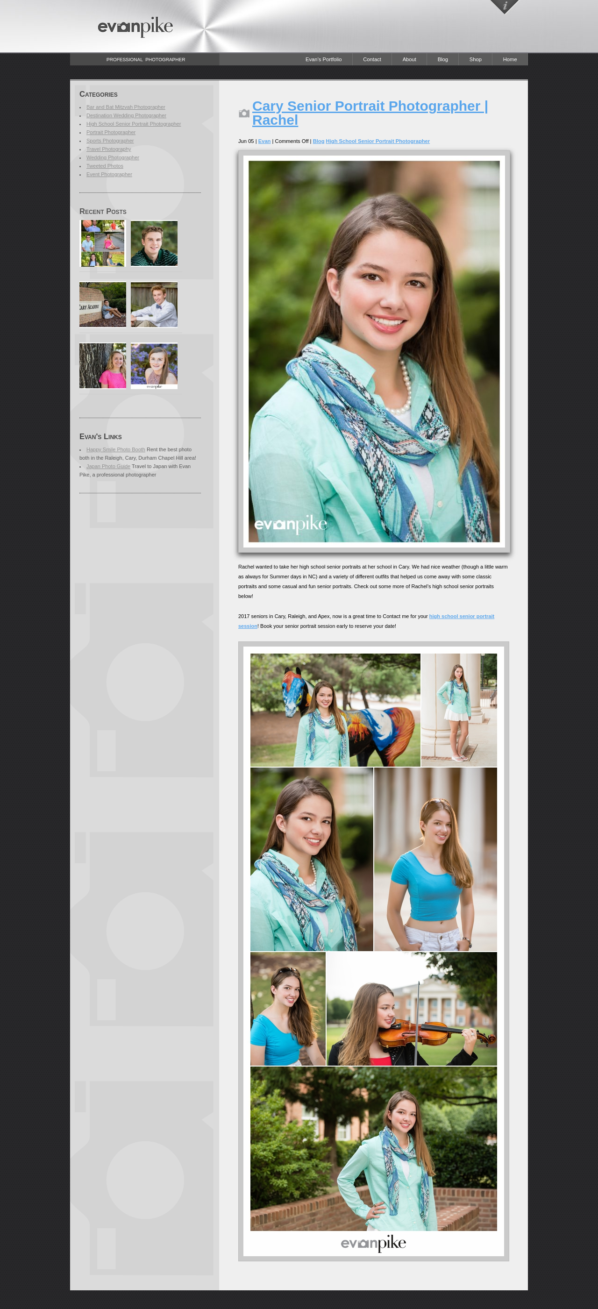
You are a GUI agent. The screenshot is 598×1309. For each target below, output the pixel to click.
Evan (264, 141)
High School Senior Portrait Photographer (133, 124)
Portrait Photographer (110, 132)
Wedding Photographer (112, 157)
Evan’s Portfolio (324, 59)
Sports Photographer (110, 140)
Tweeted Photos (104, 166)
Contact (372, 59)
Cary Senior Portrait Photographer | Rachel (370, 113)
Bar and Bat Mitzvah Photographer (125, 107)
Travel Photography (108, 149)
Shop (476, 59)
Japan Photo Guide (108, 466)
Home (510, 59)
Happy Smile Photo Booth (115, 449)
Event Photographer (109, 174)
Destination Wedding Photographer (126, 115)
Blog (443, 59)
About (409, 59)
